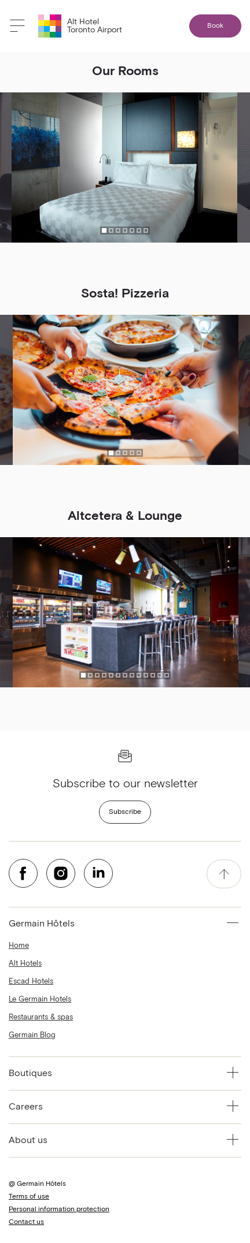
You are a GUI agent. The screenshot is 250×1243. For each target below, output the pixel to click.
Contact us (26, 1222)
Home (19, 946)
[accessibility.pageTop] (224, 873)
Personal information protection (59, 1209)
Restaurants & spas (41, 1017)
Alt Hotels (25, 963)
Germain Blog (32, 1035)
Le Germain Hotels (40, 999)
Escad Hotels (31, 981)
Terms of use (29, 1196)
